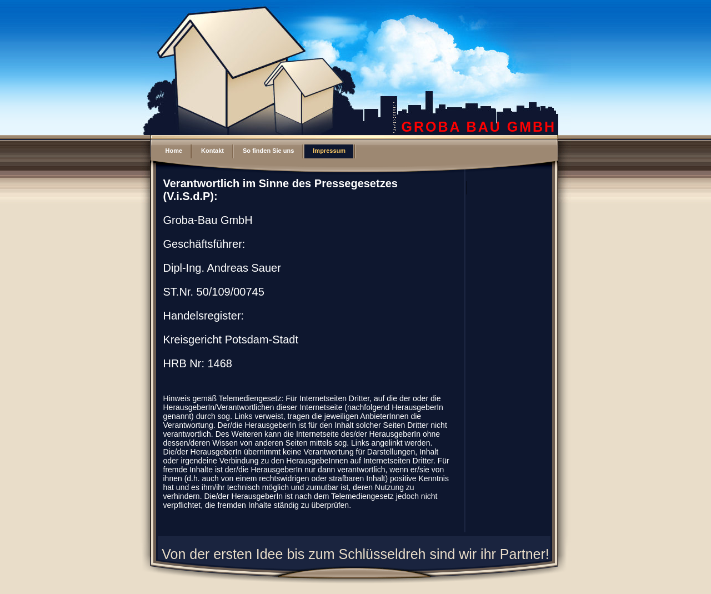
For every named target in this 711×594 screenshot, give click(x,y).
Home (174, 150)
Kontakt (212, 150)
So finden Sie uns (268, 150)
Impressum (329, 150)
